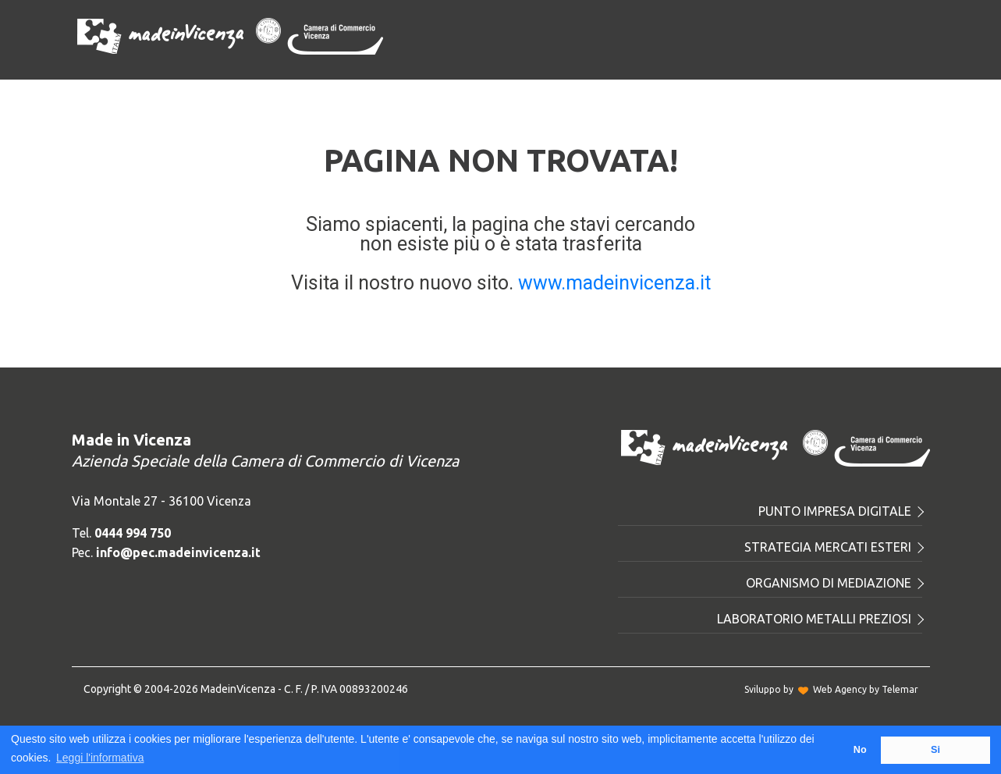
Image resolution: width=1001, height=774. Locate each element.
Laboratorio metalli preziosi (819, 619)
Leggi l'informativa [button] (100, 757)
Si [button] (935, 749)
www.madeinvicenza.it (614, 283)
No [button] (860, 749)
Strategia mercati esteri (833, 547)
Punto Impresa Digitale (840, 511)
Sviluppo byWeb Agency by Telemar (831, 689)
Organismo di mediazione (834, 583)
